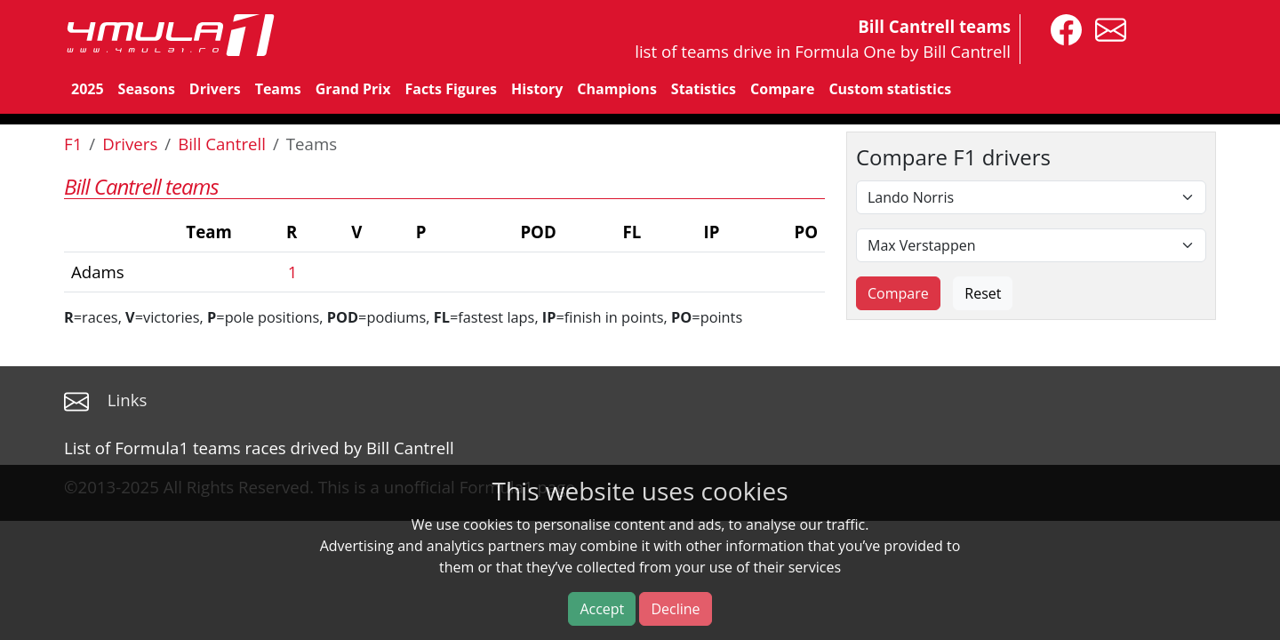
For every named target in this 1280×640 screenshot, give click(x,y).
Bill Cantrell (222, 143)
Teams (278, 89)
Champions (616, 89)
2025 (87, 89)
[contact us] (1106, 28)
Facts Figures (450, 89)
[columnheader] (151, 232)
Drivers (215, 89)
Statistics (703, 89)
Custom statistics (889, 89)
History (537, 89)
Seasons (146, 89)
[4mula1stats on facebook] (1062, 28)
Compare (782, 89)
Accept (602, 609)
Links (128, 399)
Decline (675, 609)
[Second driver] (1031, 245)
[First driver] (1031, 197)
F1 (73, 143)
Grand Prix (353, 89)
